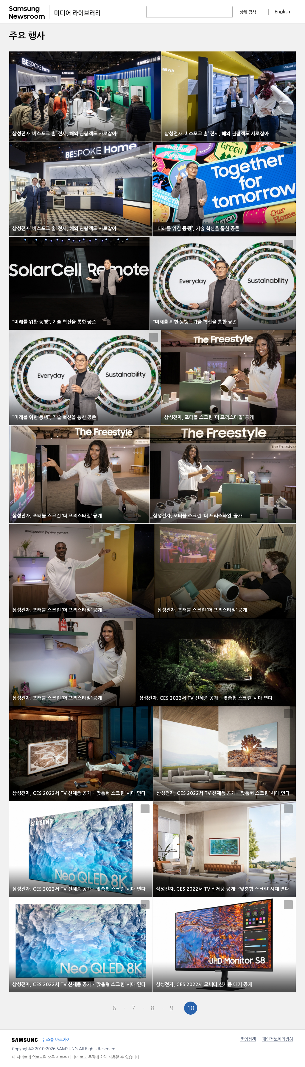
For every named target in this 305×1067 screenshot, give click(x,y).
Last (228, 1008)
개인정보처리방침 (277, 1039)
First (76, 1008)
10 (190, 1008)
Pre (95, 1008)
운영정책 (248, 1039)
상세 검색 (247, 12)
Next (209, 1008)
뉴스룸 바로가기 (56, 1040)
